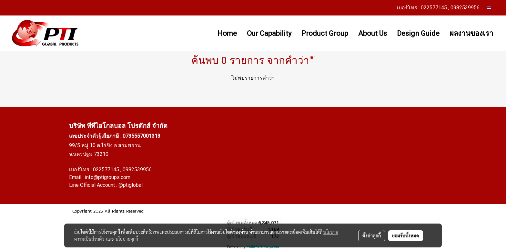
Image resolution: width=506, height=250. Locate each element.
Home (227, 33)
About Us (372, 33)
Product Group (324, 33)
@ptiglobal (130, 185)
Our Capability (269, 33)
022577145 (106, 169)
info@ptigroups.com (107, 177)
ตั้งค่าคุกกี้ (371, 235)
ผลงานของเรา (471, 33)
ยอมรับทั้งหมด (405, 235)
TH (491, 7)
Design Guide (418, 33)
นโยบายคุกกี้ (127, 239)
